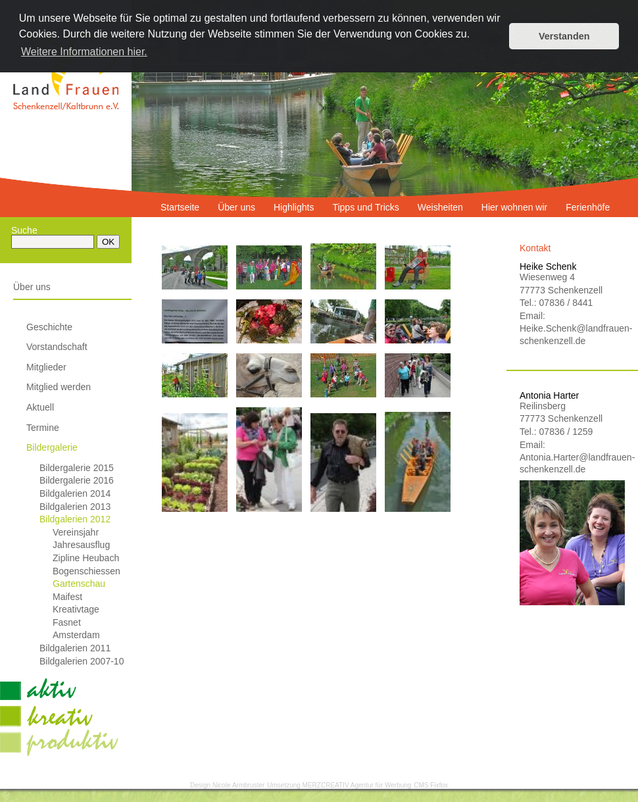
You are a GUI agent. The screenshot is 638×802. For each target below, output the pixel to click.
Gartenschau (79, 583)
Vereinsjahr (76, 532)
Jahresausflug (81, 544)
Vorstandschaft (56, 346)
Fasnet (67, 622)
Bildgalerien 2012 (74, 519)
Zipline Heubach (86, 558)
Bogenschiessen (86, 571)
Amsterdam (76, 635)
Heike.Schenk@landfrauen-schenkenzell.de (572, 334)
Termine (42, 427)
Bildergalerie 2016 (76, 480)
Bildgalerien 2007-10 (81, 661)
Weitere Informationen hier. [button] (84, 51)
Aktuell (40, 407)
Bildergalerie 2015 (76, 468)
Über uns (32, 287)
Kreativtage (76, 609)
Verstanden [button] (564, 36)
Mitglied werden (58, 387)
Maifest (67, 596)
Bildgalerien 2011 (74, 648)
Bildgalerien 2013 (74, 506)
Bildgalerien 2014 (74, 493)
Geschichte (49, 327)
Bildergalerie (52, 447)
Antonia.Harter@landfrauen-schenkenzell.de (572, 463)
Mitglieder (46, 367)
